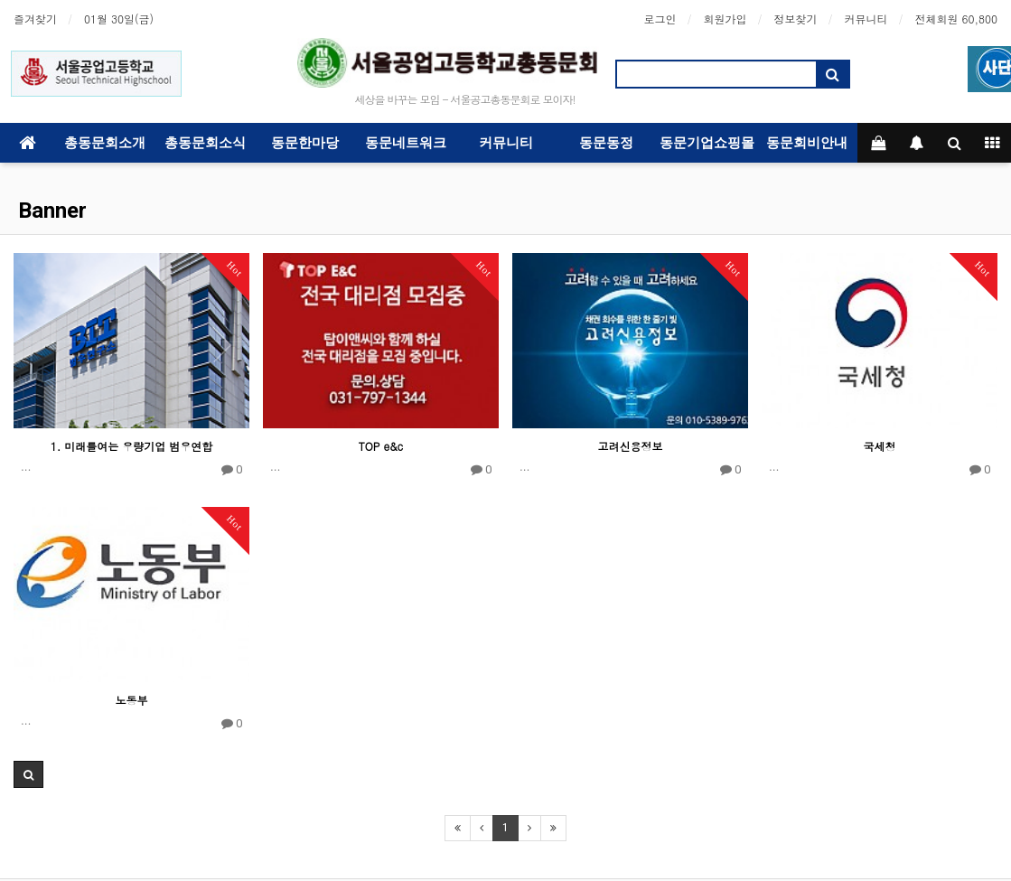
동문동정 (606, 143)
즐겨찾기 (35, 18)
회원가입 (725, 18)
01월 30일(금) (119, 18)
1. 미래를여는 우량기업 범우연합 (132, 446)
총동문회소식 (205, 143)
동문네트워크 (405, 143)
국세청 (880, 446)
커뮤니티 (866, 18)
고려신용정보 (630, 446)
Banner (52, 210)
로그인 (660, 18)
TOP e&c (381, 446)
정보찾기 (796, 18)
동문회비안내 (806, 143)
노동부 (132, 700)
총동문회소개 (104, 143)
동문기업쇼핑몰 (707, 143)
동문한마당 (305, 143)
